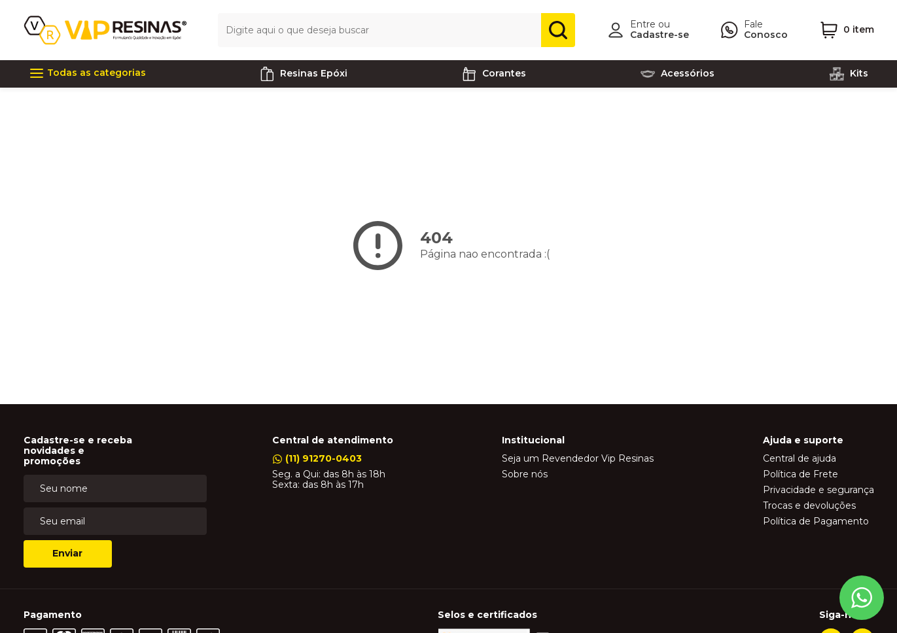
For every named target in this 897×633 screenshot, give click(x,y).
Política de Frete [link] (800, 475)
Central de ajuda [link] (799, 459)
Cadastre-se (659, 35)
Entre (643, 24)
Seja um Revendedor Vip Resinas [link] (578, 459)
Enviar (67, 553)
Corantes (493, 74)
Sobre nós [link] (525, 475)
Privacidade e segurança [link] (818, 490)
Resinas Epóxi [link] (303, 74)
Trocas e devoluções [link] (809, 506)
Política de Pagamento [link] (816, 522)
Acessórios (677, 74)
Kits (848, 74)
